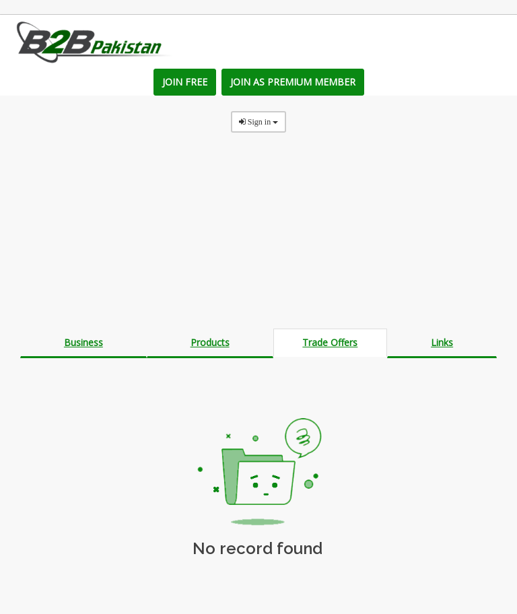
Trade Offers (329, 342)
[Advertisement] (258, 234)
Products (210, 342)
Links (442, 342)
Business (83, 342)
